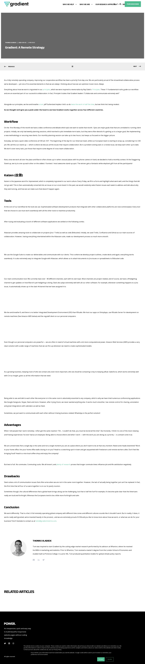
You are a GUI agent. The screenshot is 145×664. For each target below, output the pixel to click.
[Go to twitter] (43, 560)
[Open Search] (121, 4)
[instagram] (12, 643)
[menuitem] (76, 4)
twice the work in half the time (82, 104)
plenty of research (63, 464)
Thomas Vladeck (10, 42)
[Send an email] (34, 560)
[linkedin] (9, 643)
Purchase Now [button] (133, 4)
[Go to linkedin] (38, 560)
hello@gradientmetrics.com (46, 521)
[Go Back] (72, 66)
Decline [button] (110, 659)
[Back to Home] (16, 4)
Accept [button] (101, 659)
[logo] (10, 623)
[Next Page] (137, 66)
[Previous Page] (9, 66)
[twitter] (5, 643)
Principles (96, 89)
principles (46, 89)
